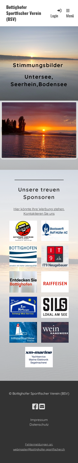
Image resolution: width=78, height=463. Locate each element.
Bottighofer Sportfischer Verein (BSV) (23, 13)
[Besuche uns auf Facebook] (35, 406)
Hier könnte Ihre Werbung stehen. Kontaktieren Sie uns (39, 211)
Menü (70, 13)
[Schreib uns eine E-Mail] (42, 406)
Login (56, 13)
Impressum (39, 420)
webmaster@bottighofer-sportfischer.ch (39, 449)
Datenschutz (39, 424)
